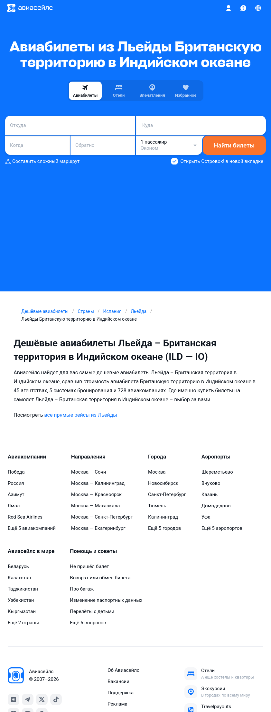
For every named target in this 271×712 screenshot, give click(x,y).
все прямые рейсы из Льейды (80, 415)
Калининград (163, 517)
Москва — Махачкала (95, 506)
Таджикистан (23, 589)
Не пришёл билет (89, 566)
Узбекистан (21, 600)
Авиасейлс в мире (31, 551)
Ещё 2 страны (23, 623)
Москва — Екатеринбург (98, 528)
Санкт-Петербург (167, 494)
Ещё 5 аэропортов (221, 528)
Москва (156, 472)
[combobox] (70, 125)
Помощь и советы (93, 551)
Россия (16, 483)
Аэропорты (215, 456)
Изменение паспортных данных (106, 600)
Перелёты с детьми (92, 611)
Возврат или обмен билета (100, 578)
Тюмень (157, 506)
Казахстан (19, 578)
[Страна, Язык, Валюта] (258, 8)
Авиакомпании (27, 456)
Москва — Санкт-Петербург (102, 517)
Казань (209, 494)
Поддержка (120, 693)
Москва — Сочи (88, 472)
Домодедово (216, 506)
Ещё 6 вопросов (88, 623)
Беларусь (18, 566)
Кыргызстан (22, 611)
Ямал (14, 506)
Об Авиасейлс (123, 670)
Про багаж (82, 589)
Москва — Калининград (98, 483)
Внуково (210, 483)
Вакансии (118, 681)
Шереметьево (217, 472)
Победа (16, 472)
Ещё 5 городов (164, 528)
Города (157, 456)
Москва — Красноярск (96, 494)
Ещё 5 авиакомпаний (32, 528)
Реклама (117, 704)
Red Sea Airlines (25, 517)
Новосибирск (163, 483)
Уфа (205, 517)
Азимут (16, 494)
